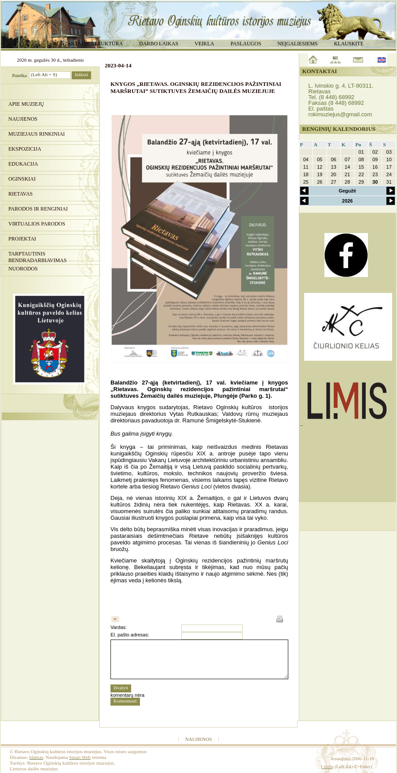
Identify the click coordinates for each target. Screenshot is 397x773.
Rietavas (20, 194)
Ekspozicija (24, 149)
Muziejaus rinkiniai (36, 134)
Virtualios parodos (36, 224)
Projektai (22, 239)
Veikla (204, 44)
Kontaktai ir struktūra (88, 44)
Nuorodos (23, 269)
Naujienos (22, 119)
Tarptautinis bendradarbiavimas (37, 256)
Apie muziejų (26, 104)
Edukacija (23, 164)
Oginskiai (22, 179)
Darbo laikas (158, 44)
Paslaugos (246, 44)
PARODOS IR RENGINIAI (38, 209)
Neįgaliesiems (297, 44)
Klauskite (349, 44)
